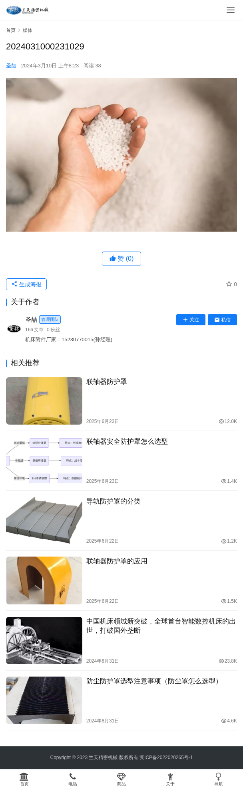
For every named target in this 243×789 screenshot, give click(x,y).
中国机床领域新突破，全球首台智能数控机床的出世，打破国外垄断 (161, 626)
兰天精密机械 (103, 757)
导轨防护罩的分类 (113, 501)
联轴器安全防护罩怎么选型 (127, 441)
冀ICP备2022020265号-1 (166, 757)
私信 (222, 320)
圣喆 (11, 66)
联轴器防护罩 (106, 382)
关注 (191, 320)
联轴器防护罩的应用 (116, 561)
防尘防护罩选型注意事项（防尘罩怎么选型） (154, 681)
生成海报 (26, 284)
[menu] (230, 10)
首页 (11, 30)
